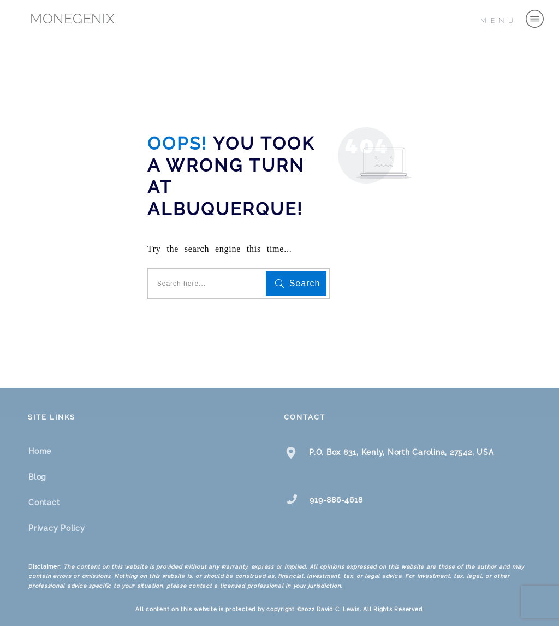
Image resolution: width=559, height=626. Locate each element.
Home (39, 451)
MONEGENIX (72, 18)
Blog (37, 477)
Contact (44, 502)
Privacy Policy (56, 528)
